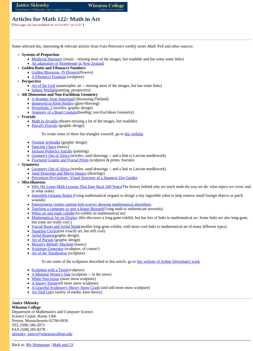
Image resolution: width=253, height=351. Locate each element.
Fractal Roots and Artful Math (55, 226)
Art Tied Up (41, 292)
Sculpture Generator (47, 249)
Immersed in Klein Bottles (52, 103)
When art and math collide (53, 213)
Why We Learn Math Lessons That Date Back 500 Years (76, 186)
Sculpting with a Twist (49, 270)
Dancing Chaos (44, 147)
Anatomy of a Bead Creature (54, 112)
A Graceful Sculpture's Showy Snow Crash (66, 287)
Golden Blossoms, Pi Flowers (55, 72)
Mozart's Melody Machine (52, 244)
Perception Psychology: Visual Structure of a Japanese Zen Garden (84, 178)
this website (134, 134)
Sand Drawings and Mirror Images (59, 173)
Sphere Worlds (43, 90)
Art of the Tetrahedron (49, 253)
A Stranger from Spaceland (53, 99)
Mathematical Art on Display (55, 218)
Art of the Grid (43, 86)
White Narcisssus (45, 279)
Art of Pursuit (42, 240)
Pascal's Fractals (45, 125)
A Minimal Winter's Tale (51, 274)
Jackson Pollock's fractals (52, 151)
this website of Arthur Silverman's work (168, 261)
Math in (45, 121)
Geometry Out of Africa (50, 155)
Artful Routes (42, 235)
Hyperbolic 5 (42, 108)
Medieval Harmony (47, 59)
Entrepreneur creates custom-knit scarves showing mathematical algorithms (91, 204)
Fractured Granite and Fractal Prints (60, 160)
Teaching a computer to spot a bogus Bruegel (67, 209)
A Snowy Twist (44, 283)
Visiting (46, 142)
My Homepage (38, 345)
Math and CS (63, 345)
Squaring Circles (45, 231)
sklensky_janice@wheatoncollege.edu (42, 334)
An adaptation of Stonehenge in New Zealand (68, 63)
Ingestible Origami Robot (52, 195)
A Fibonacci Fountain (49, 77)
